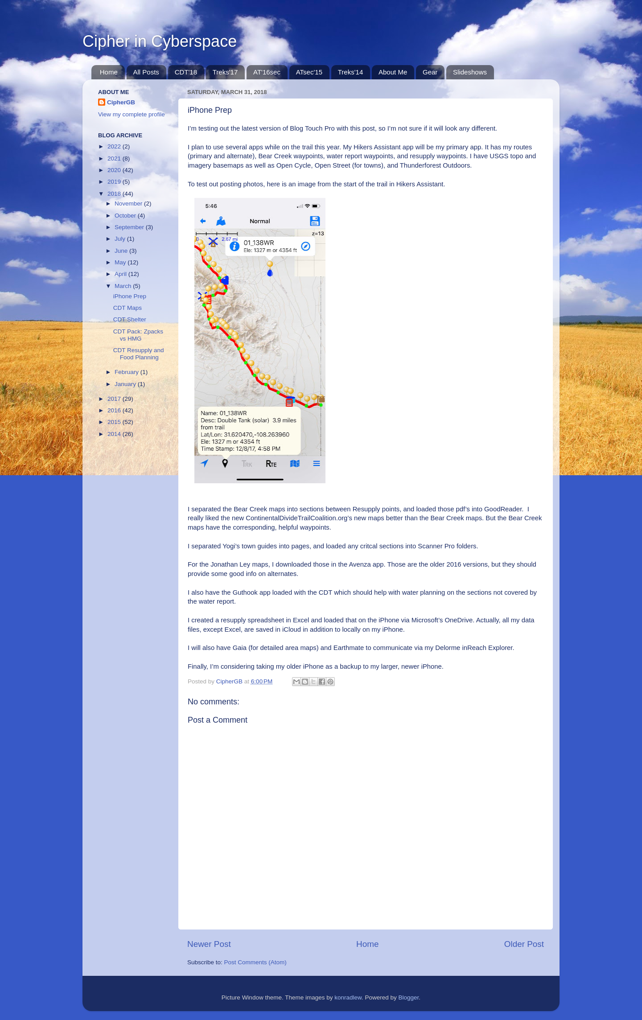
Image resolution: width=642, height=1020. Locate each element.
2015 (115, 422)
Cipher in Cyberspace (159, 41)
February (127, 372)
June (122, 250)
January (126, 384)
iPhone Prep (129, 296)
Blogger (409, 997)
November (129, 203)
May (121, 262)
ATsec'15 (309, 72)
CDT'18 (186, 72)
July (121, 238)
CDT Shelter (129, 319)
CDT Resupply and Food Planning (138, 354)
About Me (393, 72)
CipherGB (121, 102)
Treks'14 (350, 72)
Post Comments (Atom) (255, 962)
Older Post (524, 944)
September (130, 227)
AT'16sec (266, 72)
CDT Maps (127, 307)
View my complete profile (131, 114)
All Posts (146, 72)
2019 (115, 181)
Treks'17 (225, 72)
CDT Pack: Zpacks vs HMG (138, 335)
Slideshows (470, 72)
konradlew (348, 997)
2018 (115, 193)
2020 (115, 170)
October (126, 215)
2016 (115, 410)
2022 (115, 146)
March (124, 286)
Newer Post (209, 944)
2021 (115, 158)
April (121, 274)
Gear (430, 72)
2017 (115, 398)
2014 (115, 434)
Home (109, 72)
